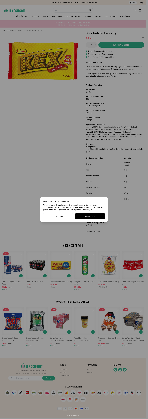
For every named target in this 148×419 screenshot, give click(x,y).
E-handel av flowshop (73, 415)
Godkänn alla (89, 216)
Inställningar (58, 216)
